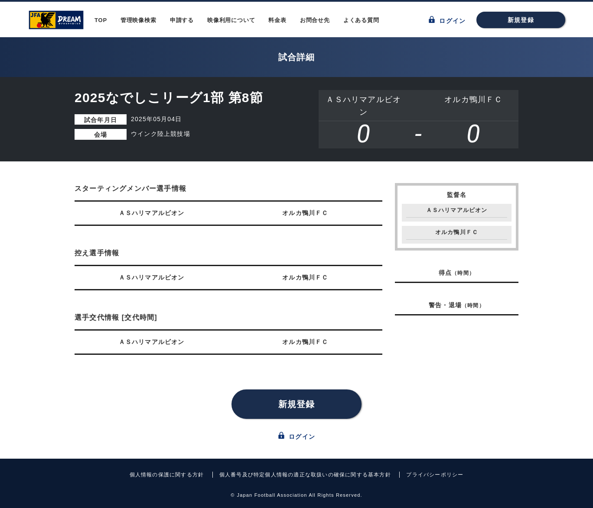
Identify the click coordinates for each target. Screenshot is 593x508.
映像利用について (231, 20)
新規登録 (521, 19)
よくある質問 (361, 20)
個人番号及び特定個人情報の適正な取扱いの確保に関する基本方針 (305, 475)
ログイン (447, 20)
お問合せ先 (315, 20)
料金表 (277, 20)
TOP (100, 20)
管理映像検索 (138, 20)
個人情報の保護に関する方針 (167, 475)
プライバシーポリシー (434, 475)
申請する (182, 20)
